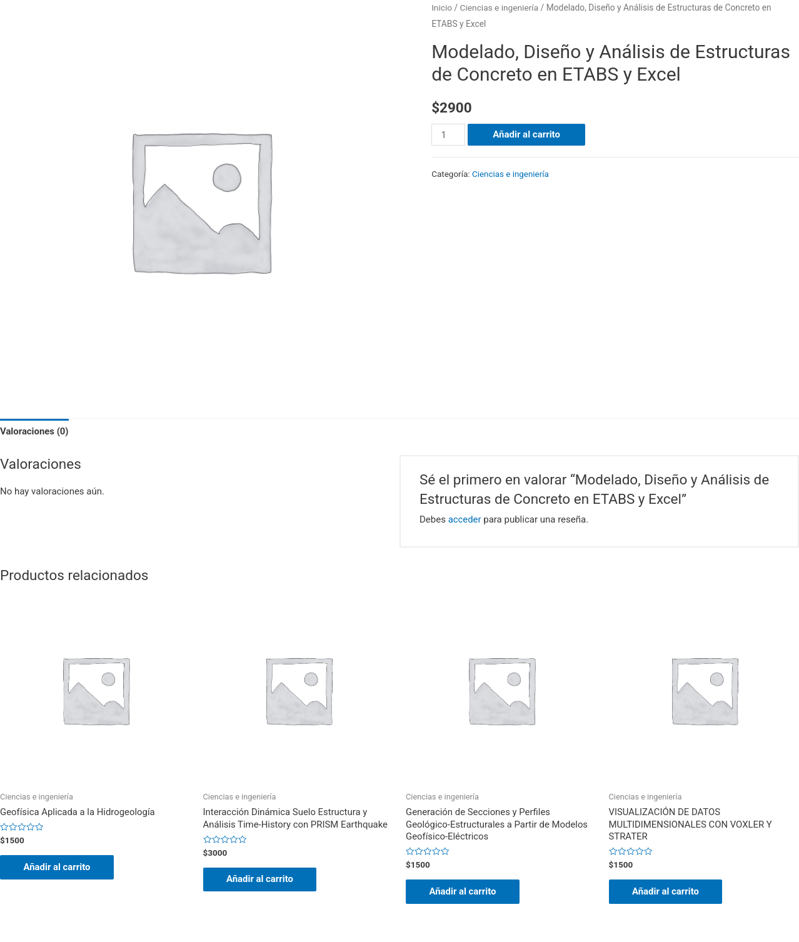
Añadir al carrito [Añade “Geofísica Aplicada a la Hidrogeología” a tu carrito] (59, 867)
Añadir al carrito (527, 134)
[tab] (34, 432)
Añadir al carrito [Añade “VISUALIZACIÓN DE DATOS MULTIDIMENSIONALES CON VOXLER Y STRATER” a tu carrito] (667, 892)
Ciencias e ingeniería (500, 8)
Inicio (441, 8)
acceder (464, 519)
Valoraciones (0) (34, 432)
